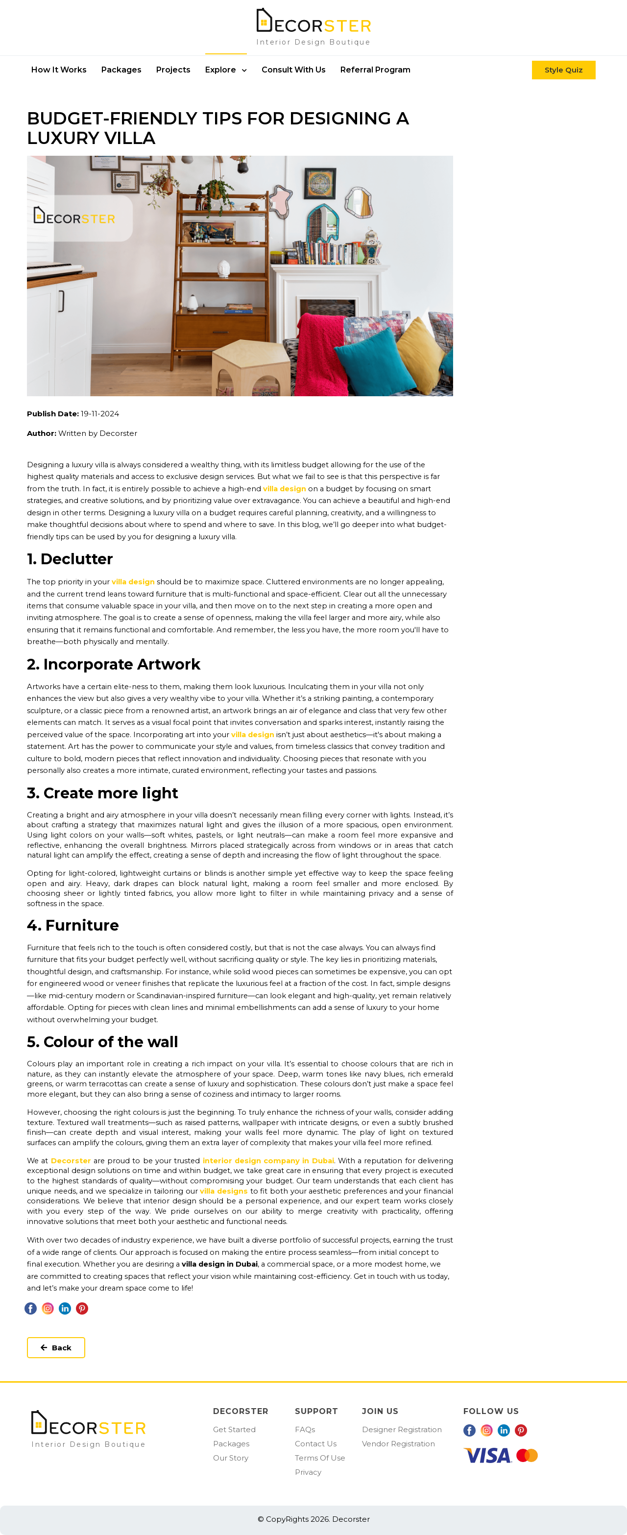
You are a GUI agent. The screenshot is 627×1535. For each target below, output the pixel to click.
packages (121, 69)
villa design (284, 488)
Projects (173, 69)
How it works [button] (59, 69)
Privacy (308, 1472)
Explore (226, 69)
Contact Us (316, 1443)
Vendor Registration (398, 1443)
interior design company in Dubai (268, 1160)
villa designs (224, 1191)
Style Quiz (564, 69)
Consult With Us (294, 69)
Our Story (230, 1458)
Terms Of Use (320, 1458)
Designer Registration (402, 1429)
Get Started (234, 1429)
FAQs (305, 1429)
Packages (231, 1443)
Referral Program (375, 69)
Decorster (71, 1160)
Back (56, 1347)
